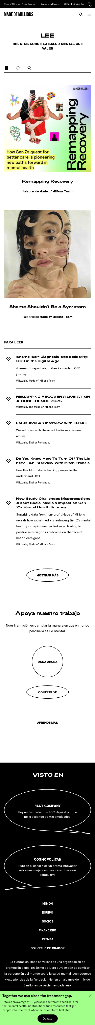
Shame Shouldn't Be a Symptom (47, 306)
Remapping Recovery (51, 4)
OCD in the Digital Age (74, 4)
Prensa (47, 939)
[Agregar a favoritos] (8, 358)
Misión (47, 903)
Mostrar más (47, 575)
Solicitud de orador (47, 948)
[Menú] (89, 14)
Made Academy (29, 4)
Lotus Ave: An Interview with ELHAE (51, 423)
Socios (47, 921)
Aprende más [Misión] (47, 722)
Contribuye (47, 692)
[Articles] (6, 67)
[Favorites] (18, 67)
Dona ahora (47, 662)
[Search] (29, 67)
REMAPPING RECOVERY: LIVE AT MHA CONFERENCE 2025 (53, 399)
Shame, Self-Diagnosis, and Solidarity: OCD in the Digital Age (52, 359)
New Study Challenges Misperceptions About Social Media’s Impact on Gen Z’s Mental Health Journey (53, 502)
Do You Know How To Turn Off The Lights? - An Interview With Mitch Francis (53, 460)
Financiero (47, 930)
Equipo (47, 912)
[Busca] (81, 14)
